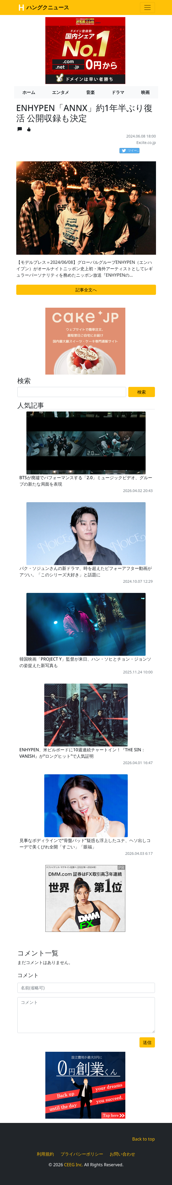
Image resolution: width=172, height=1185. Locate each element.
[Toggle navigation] (147, 7)
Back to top (143, 1139)
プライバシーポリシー (82, 1154)
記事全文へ (86, 290)
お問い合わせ (122, 1154)
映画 (145, 92)
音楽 (90, 92)
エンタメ (60, 92)
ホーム (28, 92)
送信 (147, 1042)
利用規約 (45, 1154)
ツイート (130, 150)
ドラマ (117, 92)
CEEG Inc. (73, 1165)
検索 (141, 392)
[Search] (71, 392)
